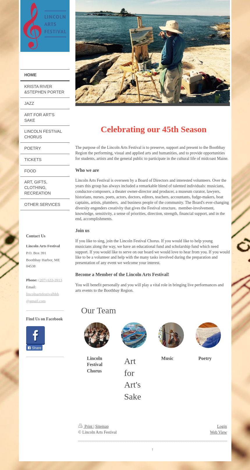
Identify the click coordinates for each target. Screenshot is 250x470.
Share (34, 348)
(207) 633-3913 (50, 280)
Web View (218, 432)
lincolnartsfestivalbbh (42, 294)
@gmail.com (36, 301)
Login (222, 426)
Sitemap (102, 426)
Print (85, 426)
